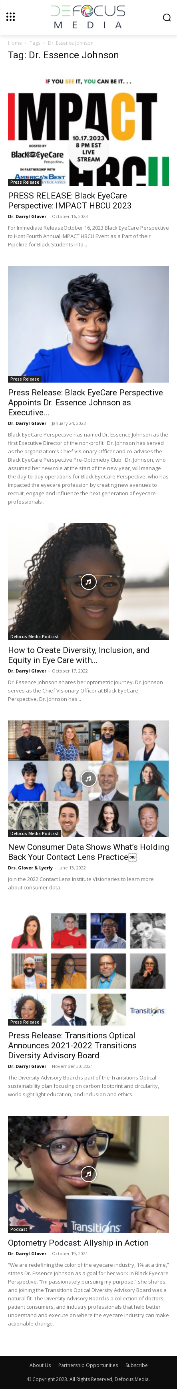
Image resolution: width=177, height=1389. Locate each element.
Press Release (24, 182)
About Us (40, 1365)
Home (15, 43)
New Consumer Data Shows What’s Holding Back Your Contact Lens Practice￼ (88, 852)
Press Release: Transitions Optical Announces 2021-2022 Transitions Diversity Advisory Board (72, 1045)
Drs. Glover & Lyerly (30, 868)
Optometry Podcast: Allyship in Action (78, 1243)
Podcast (18, 1229)
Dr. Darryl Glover (27, 216)
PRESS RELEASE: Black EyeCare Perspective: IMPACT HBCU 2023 (70, 200)
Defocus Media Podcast (34, 636)
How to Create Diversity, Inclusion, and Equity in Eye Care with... (79, 655)
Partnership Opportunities (88, 1365)
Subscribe (136, 1365)
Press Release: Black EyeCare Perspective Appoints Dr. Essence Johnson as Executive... (85, 402)
